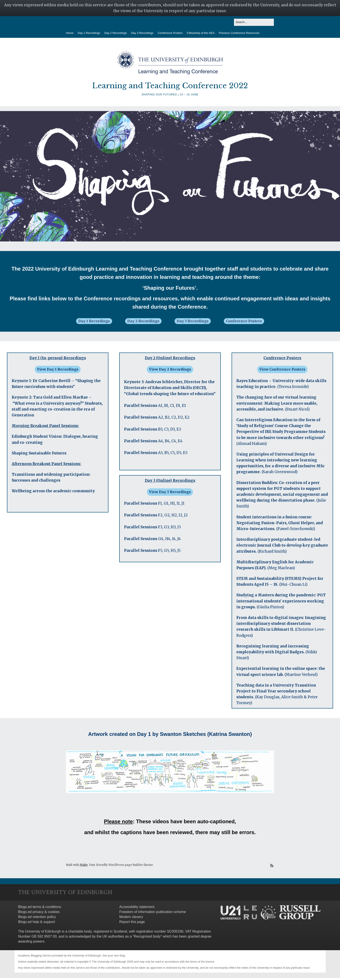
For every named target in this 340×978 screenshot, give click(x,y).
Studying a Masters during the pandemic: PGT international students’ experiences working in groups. (281, 601)
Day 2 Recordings (115, 33)
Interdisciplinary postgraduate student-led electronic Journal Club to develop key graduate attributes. (282, 545)
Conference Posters (170, 33)
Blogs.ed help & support (36, 922)
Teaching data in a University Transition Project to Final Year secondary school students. (276, 691)
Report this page (132, 922)
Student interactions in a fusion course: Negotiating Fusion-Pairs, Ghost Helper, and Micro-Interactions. (279, 523)
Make (84, 865)
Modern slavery (131, 917)
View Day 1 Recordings (57, 369)
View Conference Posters (282, 369)
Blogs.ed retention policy (37, 917)
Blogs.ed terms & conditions (39, 907)
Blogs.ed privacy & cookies (39, 912)
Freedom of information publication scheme (152, 912)
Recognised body (147, 936)
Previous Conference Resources (239, 33)
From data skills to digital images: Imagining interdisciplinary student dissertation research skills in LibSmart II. (281, 623)
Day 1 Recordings (89, 33)
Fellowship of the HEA (201, 33)
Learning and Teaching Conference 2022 (170, 85)
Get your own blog (113, 955)
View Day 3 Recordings (170, 492)
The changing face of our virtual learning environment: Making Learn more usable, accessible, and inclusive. (276, 403)
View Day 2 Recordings (170, 369)
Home (70, 33)
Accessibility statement (136, 907)
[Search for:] (254, 22)
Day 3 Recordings (142, 33)
